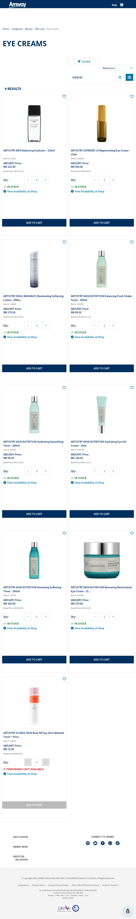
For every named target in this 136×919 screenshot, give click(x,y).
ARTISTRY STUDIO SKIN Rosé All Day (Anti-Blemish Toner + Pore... (33, 734)
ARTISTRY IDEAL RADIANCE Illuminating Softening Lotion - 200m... (33, 298)
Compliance (23, 885)
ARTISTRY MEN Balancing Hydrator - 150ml (29, 150)
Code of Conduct (110, 885)
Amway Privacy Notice (58, 885)
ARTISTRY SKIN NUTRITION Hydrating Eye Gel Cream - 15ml (98, 443)
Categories (17, 28)
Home (6, 28)
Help (114, 5)
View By (77, 77)
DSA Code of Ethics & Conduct (85, 885)
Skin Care (40, 28)
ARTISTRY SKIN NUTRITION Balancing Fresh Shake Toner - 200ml (101, 298)
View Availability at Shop (20, 191)
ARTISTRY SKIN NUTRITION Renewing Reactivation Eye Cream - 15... (101, 589)
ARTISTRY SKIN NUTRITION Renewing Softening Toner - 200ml (32, 589)
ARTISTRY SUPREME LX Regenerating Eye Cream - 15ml (100, 152)
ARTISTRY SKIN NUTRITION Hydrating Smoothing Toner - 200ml (33, 443)
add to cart (34, 222)
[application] (128, 911)
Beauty (29, 28)
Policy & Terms (38, 885)
